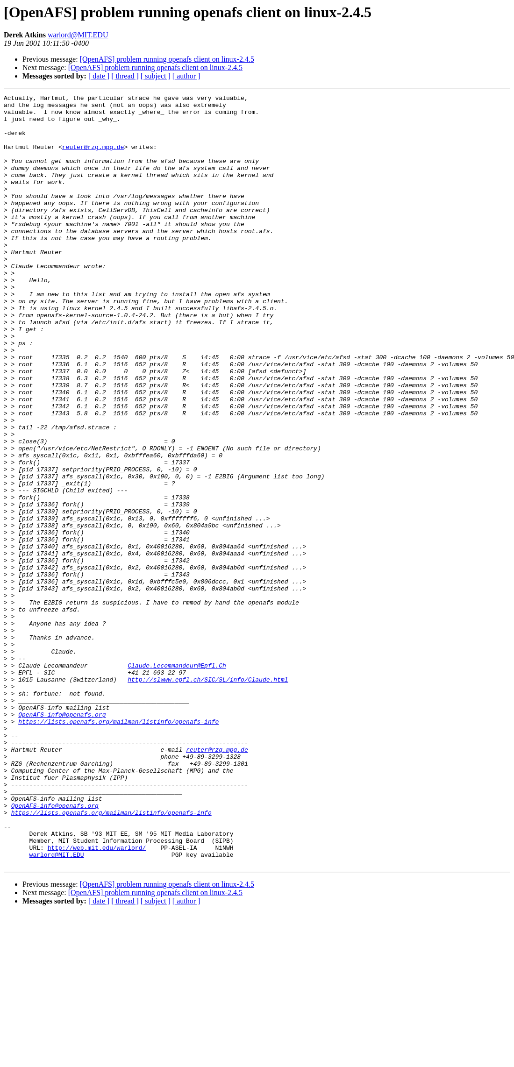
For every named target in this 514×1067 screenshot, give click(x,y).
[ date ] (98, 76)
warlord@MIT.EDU (78, 35)
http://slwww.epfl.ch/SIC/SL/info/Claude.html (208, 797)
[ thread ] (125, 76)
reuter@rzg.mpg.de (93, 158)
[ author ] (186, 76)
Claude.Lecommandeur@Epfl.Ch (177, 780)
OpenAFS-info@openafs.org (62, 839)
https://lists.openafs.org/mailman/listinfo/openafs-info (118, 847)
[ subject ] (156, 76)
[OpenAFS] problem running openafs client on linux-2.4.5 (167, 59)
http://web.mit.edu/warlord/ (97, 999)
